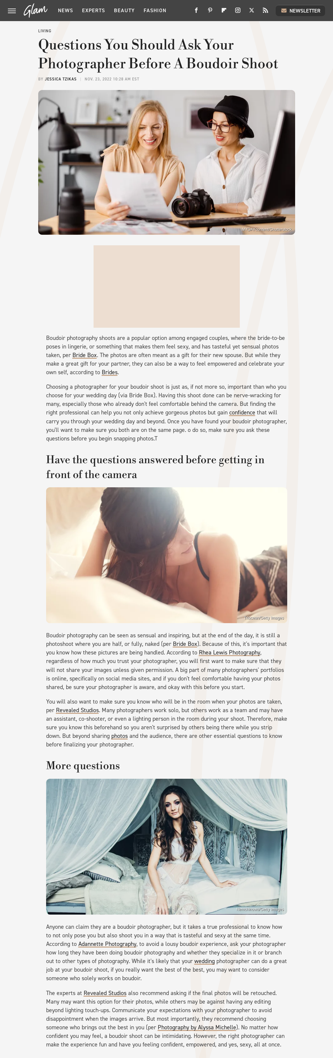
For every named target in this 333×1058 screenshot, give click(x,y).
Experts (93, 10)
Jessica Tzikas (61, 79)
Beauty (124, 10)
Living (44, 31)
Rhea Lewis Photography (229, 652)
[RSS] (265, 13)
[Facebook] (196, 13)
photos (119, 736)
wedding (204, 961)
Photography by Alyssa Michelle (197, 1027)
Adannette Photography (107, 944)
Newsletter (300, 10)
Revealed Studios (77, 710)
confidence (242, 412)
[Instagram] (237, 13)
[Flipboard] (224, 13)
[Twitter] (251, 13)
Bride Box (84, 355)
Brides (110, 372)
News (65, 10)
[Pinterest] (210, 13)
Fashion (155, 10)
